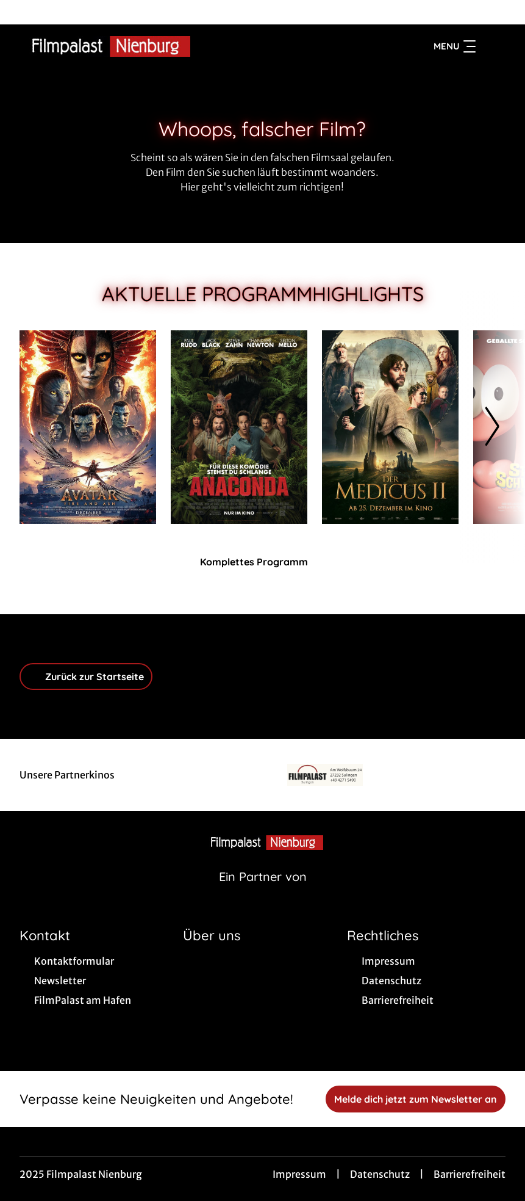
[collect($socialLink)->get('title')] (22, 12)
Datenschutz (380, 1174)
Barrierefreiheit (469, 1174)
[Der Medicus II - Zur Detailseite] (390, 427)
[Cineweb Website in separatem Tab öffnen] (263, 892)
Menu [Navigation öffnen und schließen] (455, 46)
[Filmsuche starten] (493, 46)
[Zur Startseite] (105, 46)
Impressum (299, 1174)
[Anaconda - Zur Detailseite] (239, 427)
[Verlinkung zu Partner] (325, 774)
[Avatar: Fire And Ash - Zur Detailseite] (88, 427)
